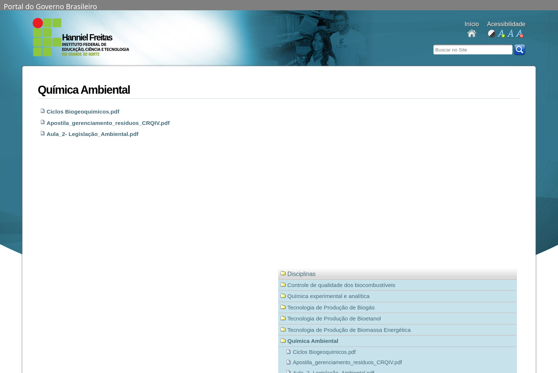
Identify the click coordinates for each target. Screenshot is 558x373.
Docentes (471, 34)
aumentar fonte (500, 34)
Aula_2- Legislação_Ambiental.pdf (93, 134)
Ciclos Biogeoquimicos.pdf (83, 111)
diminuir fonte (519, 34)
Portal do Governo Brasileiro (50, 5)
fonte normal (510, 34)
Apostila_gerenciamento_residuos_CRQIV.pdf (108, 123)
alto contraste (491, 34)
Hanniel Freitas (87, 37)
